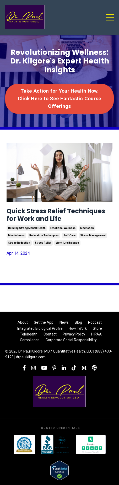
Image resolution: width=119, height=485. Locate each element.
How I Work (78, 328)
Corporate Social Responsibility (71, 340)
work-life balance (67, 242)
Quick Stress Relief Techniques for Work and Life (56, 215)
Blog (78, 322)
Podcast (95, 322)
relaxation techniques (44, 235)
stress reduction (19, 242)
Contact (50, 334)
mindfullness (16, 235)
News (64, 322)
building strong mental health (27, 228)
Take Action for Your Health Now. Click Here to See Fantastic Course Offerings (59, 98)
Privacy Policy (74, 334)
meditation (87, 228)
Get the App (43, 322)
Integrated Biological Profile (40, 328)
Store (97, 328)
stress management (93, 235)
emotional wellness (62, 228)
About (23, 322)
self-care (69, 235)
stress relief (43, 242)
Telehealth (28, 334)
